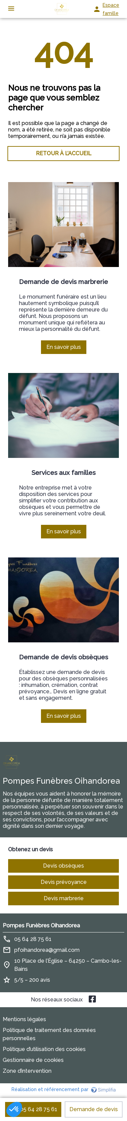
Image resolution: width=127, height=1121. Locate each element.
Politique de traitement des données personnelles (49, 1034)
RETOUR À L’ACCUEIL (63, 153)
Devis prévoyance (64, 882)
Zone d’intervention (27, 1071)
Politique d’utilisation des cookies (44, 1049)
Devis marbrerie (64, 898)
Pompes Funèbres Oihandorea (41, 925)
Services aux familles (63, 472)
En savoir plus (66, 349)
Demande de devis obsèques (63, 657)
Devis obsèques (63, 865)
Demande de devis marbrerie (63, 281)
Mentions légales (24, 1019)
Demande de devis (93, 1109)
